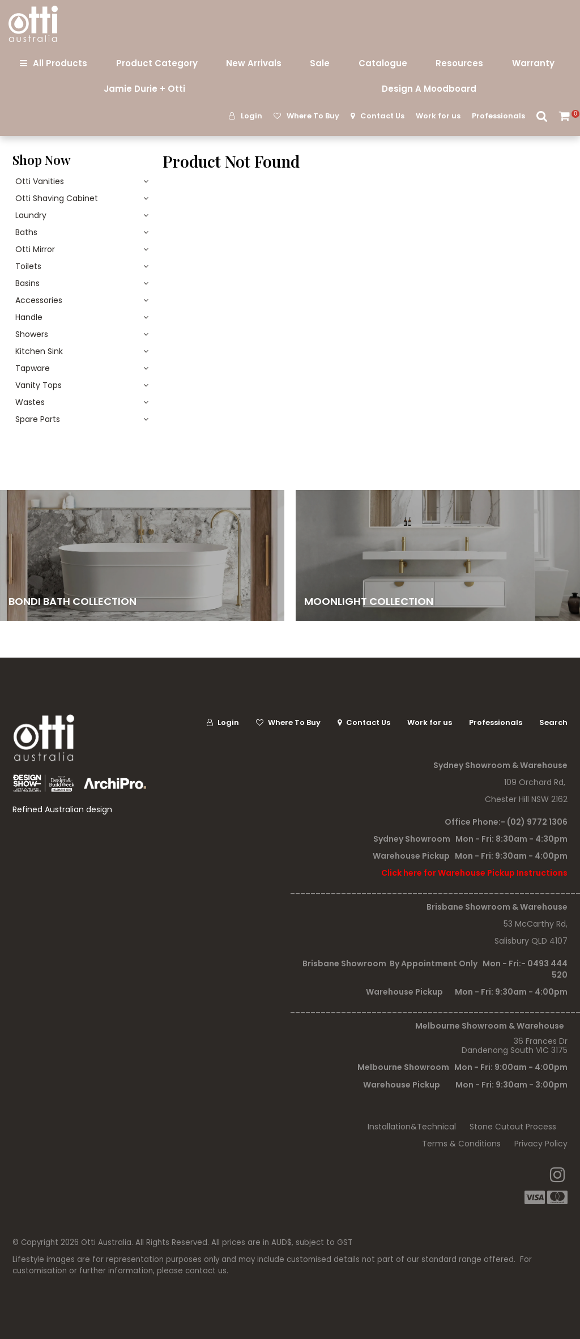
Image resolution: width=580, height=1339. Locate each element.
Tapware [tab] (32, 368)
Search (542, 115)
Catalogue (383, 63)
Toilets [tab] (28, 266)
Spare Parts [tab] (37, 419)
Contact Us (382, 115)
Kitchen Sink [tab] (39, 351)
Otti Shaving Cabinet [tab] (56, 198)
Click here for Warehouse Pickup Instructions (474, 873)
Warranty (533, 63)
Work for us (438, 115)
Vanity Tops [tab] (38, 385)
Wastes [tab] (30, 402)
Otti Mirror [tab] (35, 249)
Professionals (498, 115)
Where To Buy (313, 115)
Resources (459, 63)
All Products (60, 63)
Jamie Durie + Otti (144, 89)
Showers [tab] (31, 334)
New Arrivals (254, 63)
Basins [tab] (27, 283)
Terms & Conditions (461, 1143)
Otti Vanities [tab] (39, 181)
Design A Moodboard (429, 89)
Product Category (157, 63)
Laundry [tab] (30, 215)
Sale (320, 63)
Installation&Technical (412, 1126)
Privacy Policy (541, 1143)
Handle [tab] (28, 317)
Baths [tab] (26, 232)
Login (251, 115)
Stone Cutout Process (513, 1126)
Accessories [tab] (38, 300)
